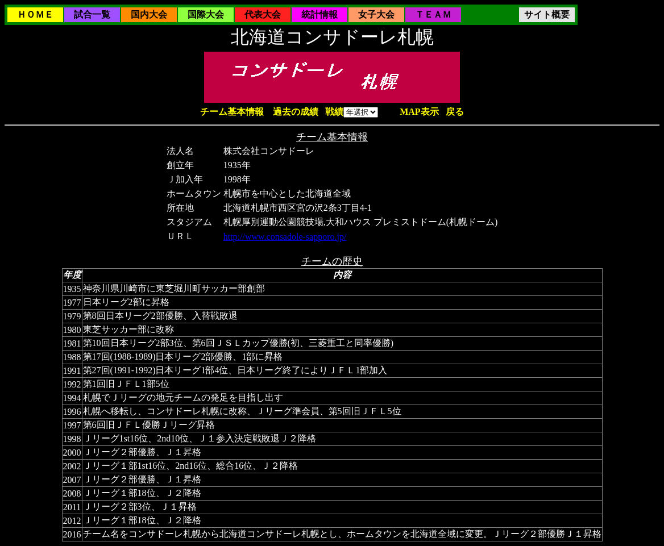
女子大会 (376, 14)
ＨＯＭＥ (35, 14)
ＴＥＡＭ (433, 14)
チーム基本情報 (232, 111)
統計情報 (319, 14)
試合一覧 (92, 14)
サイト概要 (547, 14)
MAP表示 (419, 111)
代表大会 (262, 14)
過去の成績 (295, 111)
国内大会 (149, 14)
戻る (455, 111)
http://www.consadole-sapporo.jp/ (285, 236)
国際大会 (206, 14)
